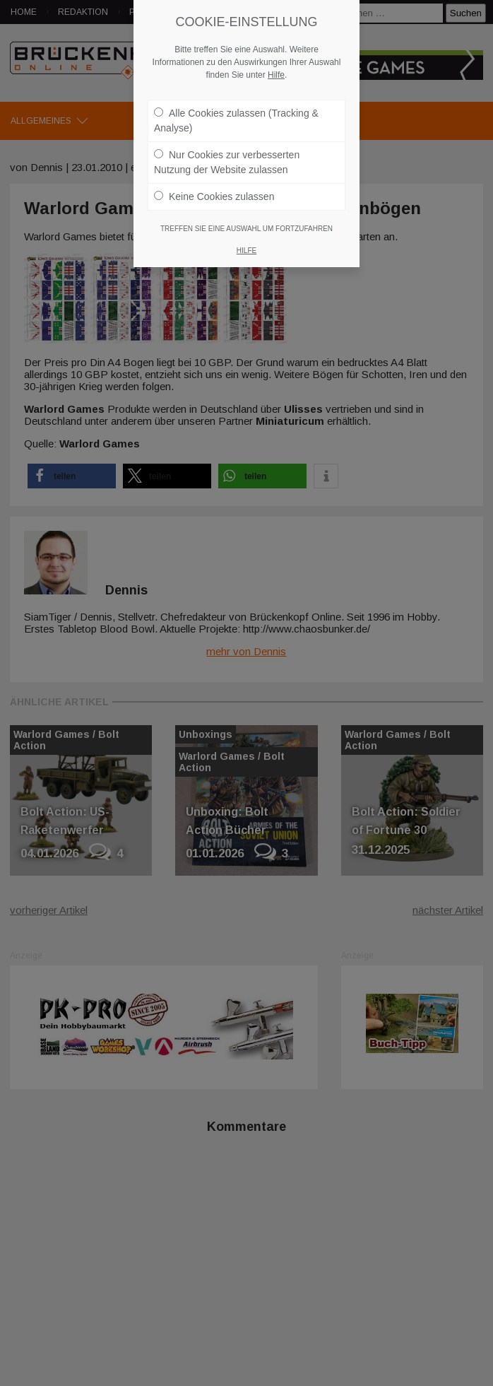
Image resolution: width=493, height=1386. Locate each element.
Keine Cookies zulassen (214, 195)
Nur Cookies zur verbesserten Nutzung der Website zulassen (226, 161)
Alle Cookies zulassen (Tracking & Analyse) (236, 120)
